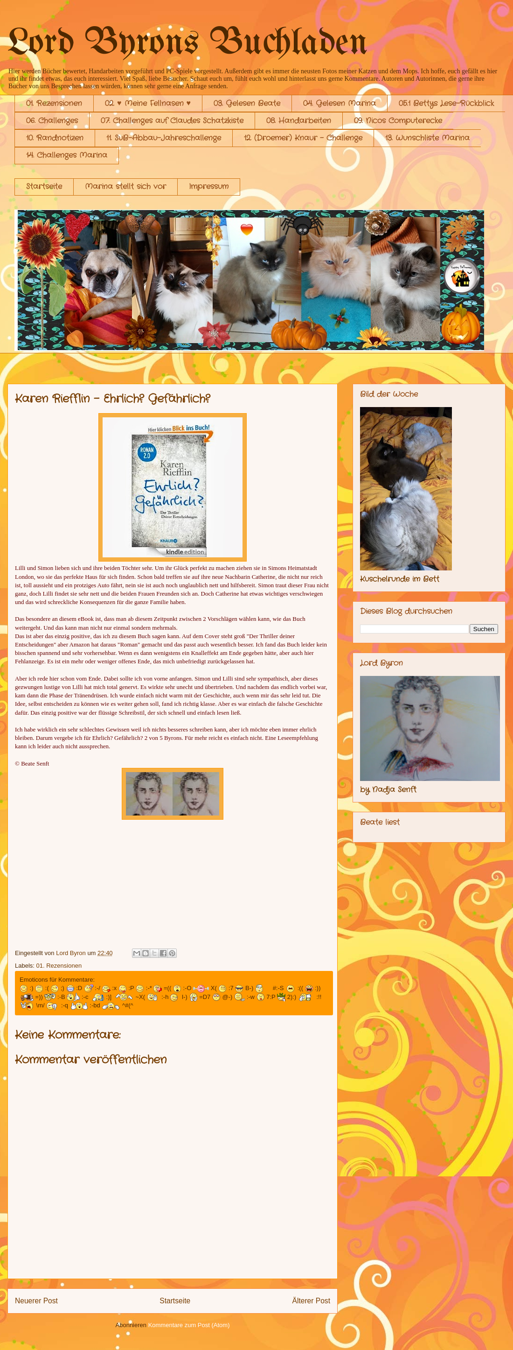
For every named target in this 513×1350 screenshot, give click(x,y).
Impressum (209, 186)
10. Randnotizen (54, 138)
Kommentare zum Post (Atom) (189, 1325)
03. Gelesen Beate (247, 103)
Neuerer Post (36, 1301)
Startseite (44, 186)
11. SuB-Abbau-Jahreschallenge (163, 138)
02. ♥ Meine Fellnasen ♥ (148, 103)
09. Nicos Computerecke (398, 120)
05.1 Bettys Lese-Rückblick (446, 103)
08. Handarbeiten (298, 120)
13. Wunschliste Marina (427, 138)
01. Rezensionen (54, 103)
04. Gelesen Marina (339, 103)
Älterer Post (311, 1301)
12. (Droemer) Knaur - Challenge (303, 138)
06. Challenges (52, 120)
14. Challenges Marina (66, 155)
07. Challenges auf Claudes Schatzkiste (172, 120)
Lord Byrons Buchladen (187, 43)
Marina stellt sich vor (125, 186)
